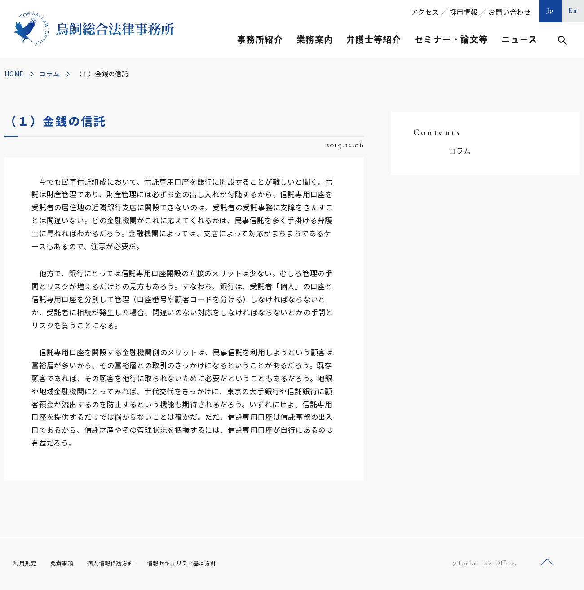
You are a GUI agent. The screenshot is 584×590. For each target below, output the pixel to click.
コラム (49, 73)
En (573, 10)
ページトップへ (547, 562)
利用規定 (26, 562)
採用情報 (464, 12)
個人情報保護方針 (122, 562)
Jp (550, 10)
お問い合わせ (509, 12)
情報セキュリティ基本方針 (203, 562)
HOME (14, 73)
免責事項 (67, 562)
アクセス (425, 12)
